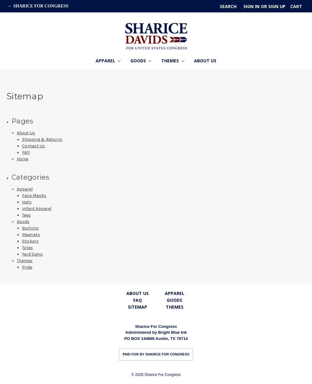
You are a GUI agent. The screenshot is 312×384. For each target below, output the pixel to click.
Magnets (31, 234)
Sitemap (137, 307)
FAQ (26, 152)
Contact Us (33, 146)
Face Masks (34, 195)
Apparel (108, 61)
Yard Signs (32, 254)
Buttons (30, 228)
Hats (27, 202)
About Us (205, 61)
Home (22, 159)
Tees (26, 215)
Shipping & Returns (42, 139)
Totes (27, 247)
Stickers (30, 241)
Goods (140, 61)
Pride (27, 267)
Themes (172, 61)
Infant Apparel (37, 208)
